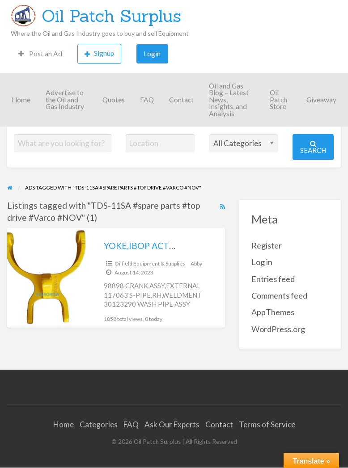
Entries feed (273, 279)
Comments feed (279, 295)
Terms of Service (267, 424)
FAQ (147, 100)
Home (21, 100)
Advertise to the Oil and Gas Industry (65, 99)
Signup (99, 53)
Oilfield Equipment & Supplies (150, 263)
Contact (181, 100)
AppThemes (272, 312)
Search (313, 147)
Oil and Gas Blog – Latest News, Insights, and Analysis (229, 100)
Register (266, 245)
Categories (99, 424)
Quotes (113, 100)
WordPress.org (278, 329)
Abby (196, 263)
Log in (261, 262)
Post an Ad (40, 54)
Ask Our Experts (171, 424)
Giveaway (321, 100)
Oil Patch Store (278, 99)
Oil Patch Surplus (111, 15)
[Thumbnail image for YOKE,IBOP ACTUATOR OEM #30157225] (48, 277)
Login (152, 54)
